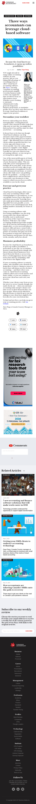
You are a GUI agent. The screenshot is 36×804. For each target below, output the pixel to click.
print (23, 329)
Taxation (18, 707)
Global (18, 654)
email (13, 329)
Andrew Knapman (17, 753)
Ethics (18, 700)
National (18, 656)
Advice (18, 666)
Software (28, 16)
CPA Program (18, 746)
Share (23, 320)
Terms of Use (18, 772)
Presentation (18, 669)
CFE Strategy (18, 751)
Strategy (18, 690)
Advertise (18, 763)
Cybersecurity (18, 731)
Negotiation (18, 734)
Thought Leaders (18, 724)
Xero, (8, 87)
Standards (18, 705)
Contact (18, 765)
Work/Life (18, 676)
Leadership (18, 688)
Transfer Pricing (18, 709)
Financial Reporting (18, 686)
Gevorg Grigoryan (17, 755)
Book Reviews (18, 717)
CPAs (18, 722)
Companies (18, 719)
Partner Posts (9, 16)
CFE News (18, 748)
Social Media (18, 736)
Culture (18, 683)
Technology (6, 475)
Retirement (18, 673)
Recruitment (18, 671)
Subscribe (25, 3)
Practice (19, 16)
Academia (18, 698)
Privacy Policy (18, 768)
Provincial (18, 659)
